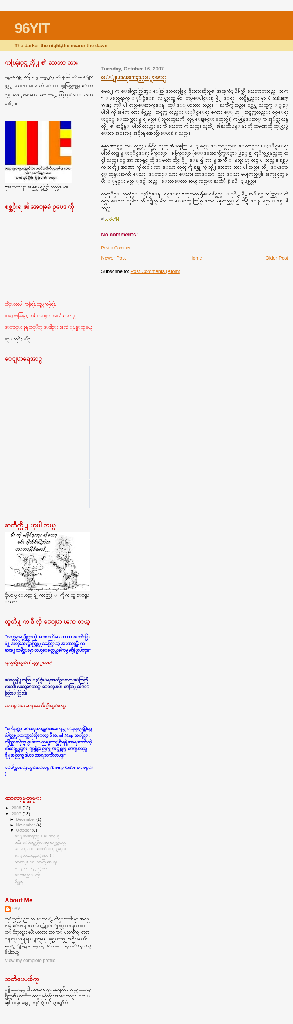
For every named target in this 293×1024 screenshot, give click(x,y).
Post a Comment (116, 248)
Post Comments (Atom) (155, 271)
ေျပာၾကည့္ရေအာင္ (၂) (34, 855)
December (26, 819)
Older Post (277, 258)
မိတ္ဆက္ (19, 881)
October (24, 830)
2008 (16, 807)
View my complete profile (30, 960)
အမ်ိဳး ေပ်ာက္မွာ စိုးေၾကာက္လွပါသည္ (40, 842)
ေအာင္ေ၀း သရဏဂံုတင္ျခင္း (40, 848)
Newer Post (113, 258)
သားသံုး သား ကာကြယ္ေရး (36, 862)
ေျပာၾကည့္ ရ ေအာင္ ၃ (37, 835)
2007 (16, 813)
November (26, 825)
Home (195, 258)
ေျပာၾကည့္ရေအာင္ (133, 76)
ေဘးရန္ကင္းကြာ (27, 874)
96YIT (32, 28)
